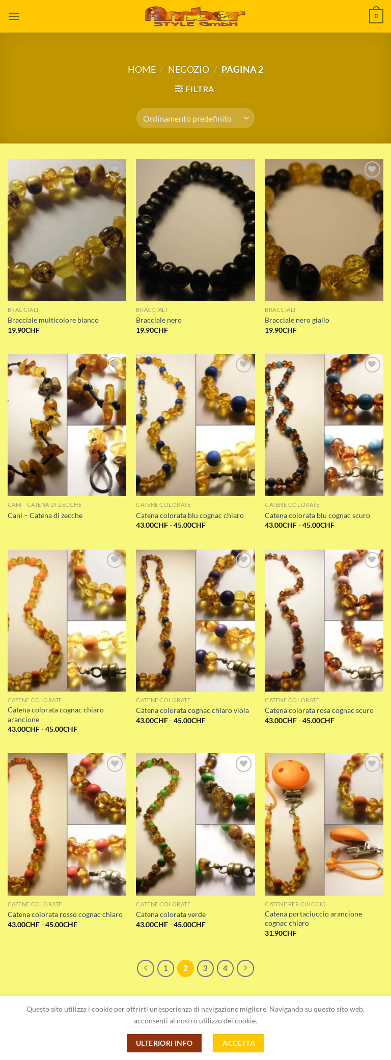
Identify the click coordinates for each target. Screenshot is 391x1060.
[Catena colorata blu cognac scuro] (324, 425)
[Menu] (14, 16)
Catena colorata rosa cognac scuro (319, 710)
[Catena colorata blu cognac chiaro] (195, 425)
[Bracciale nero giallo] (324, 230)
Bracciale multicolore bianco (53, 320)
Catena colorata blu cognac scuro (317, 515)
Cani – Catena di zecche (45, 515)
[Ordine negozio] (195, 118)
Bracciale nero (159, 320)
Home (142, 69)
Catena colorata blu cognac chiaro (190, 515)
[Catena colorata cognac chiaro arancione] (67, 621)
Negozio (188, 69)
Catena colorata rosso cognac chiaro (65, 914)
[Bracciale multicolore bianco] (67, 230)
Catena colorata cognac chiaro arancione (56, 714)
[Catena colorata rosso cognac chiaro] (67, 824)
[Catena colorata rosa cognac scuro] (324, 621)
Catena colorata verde (171, 914)
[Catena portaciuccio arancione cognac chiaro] (324, 824)
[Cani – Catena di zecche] (67, 425)
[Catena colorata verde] (195, 824)
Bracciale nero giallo (297, 320)
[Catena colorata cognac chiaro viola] (195, 621)
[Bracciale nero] (195, 230)
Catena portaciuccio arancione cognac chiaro (313, 918)
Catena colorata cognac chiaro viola (192, 710)
